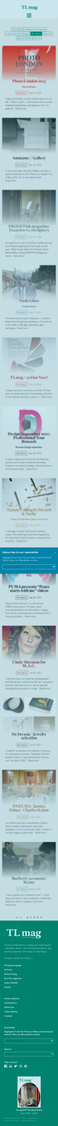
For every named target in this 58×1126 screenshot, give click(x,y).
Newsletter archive (28, 560)
